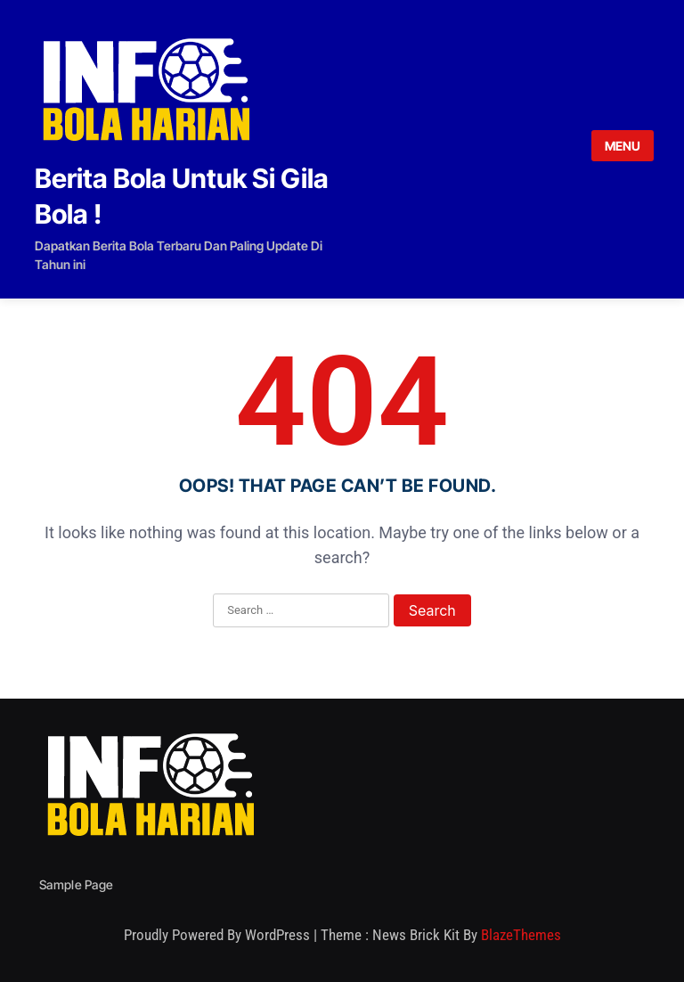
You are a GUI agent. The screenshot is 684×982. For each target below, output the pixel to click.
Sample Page (76, 884)
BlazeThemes (521, 935)
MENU (622, 145)
